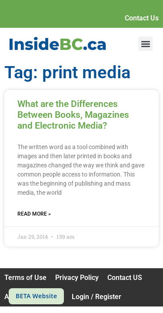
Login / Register (96, 297)
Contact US (124, 277)
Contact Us (142, 18)
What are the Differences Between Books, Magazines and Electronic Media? (73, 115)
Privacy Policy (77, 277)
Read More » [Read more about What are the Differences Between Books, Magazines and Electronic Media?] (34, 214)
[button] (145, 44)
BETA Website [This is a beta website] (36, 296)
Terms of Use (25, 277)
